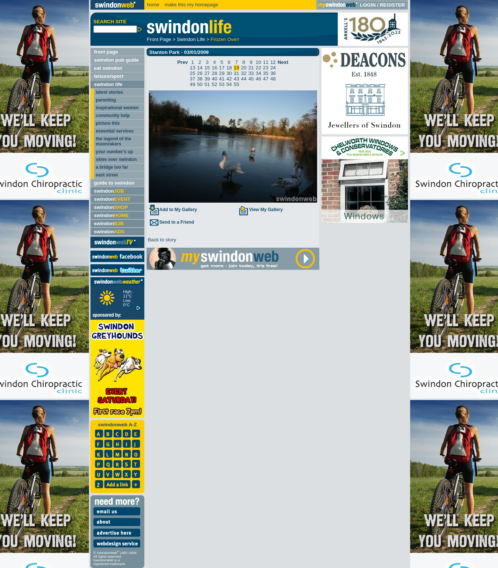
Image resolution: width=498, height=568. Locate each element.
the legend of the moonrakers (113, 141)
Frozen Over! (225, 39)
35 (265, 73)
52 (214, 84)
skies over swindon (116, 159)
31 (236, 73)
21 (251, 67)
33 (251, 73)
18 (229, 67)
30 (229, 73)
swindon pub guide (116, 60)
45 (251, 79)
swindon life (108, 84)
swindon (109, 191)
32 (244, 73)
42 (229, 79)
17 (221, 67)
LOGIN (367, 5)
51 (207, 84)
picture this (108, 123)
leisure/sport (109, 76)
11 (265, 62)
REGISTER (392, 5)
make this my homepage (190, 4)
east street (107, 175)
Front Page (159, 39)
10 (258, 62)
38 (200, 79)
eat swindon (108, 68)
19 (236, 67)
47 (265, 79)
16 (214, 67)
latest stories (109, 92)
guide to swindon (114, 183)
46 (258, 79)
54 (229, 84)
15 (207, 67)
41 (221, 79)
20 (244, 67)
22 (258, 67)
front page (106, 52)
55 (236, 84)
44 (244, 79)
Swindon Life (191, 39)
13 (192, 67)
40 (214, 79)
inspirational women (117, 107)
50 (200, 84)
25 (192, 73)
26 (200, 73)
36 (273, 73)
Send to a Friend (171, 222)
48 (273, 79)
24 (273, 67)
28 (214, 73)
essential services (115, 131)
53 (221, 84)
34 (258, 73)
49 (192, 84)
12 (273, 62)
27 (207, 73)
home (153, 4)
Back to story (161, 239)
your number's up (114, 151)
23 (265, 67)
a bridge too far (112, 167)
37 (192, 79)
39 (207, 79)
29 (221, 73)
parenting (106, 100)
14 (200, 67)
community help (113, 115)
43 (236, 79)
